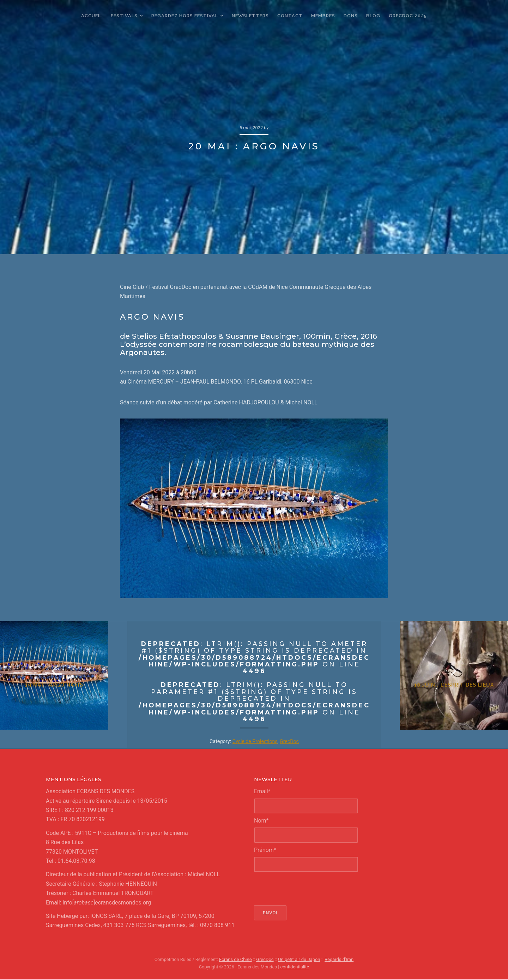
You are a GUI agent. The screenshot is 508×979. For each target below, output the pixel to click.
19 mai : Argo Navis (63, 694)
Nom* (261, 820)
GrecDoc (290, 741)
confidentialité (294, 966)
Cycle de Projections (255, 741)
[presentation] (307, 888)
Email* (262, 791)
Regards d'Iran (338, 959)
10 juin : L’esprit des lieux (444, 694)
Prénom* (265, 850)
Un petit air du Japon (299, 959)
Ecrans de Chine (236, 959)
